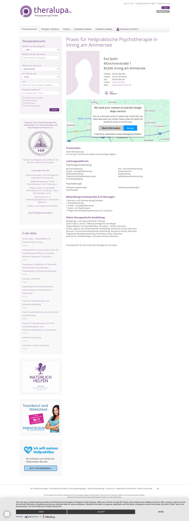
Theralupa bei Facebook (59, 488)
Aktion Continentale (145, 488)
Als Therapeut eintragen (39, 488)
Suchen (54, 110)
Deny (41, 512)
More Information (111, 127)
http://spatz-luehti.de (121, 85)
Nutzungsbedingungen (77, 488)
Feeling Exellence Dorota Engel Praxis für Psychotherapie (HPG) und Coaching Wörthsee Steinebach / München (40, 253)
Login (166, 8)
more (161, 512)
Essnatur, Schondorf (31, 278)
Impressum (110, 488)
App (126, 3)
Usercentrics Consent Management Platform (123, 134)
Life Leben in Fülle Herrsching (35, 345)
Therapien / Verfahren (50, 29)
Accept (130, 127)
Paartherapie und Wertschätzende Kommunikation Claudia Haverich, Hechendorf (37, 289)
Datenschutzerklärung (96, 488)
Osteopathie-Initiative (83, 29)
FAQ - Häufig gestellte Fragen (142, 3)
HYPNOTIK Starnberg (31, 337)
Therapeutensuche (29, 29)
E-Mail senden (118, 82)
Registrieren (163, 11)
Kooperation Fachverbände (126, 488)
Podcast (66, 29)
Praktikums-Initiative (104, 29)
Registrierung (164, 3)
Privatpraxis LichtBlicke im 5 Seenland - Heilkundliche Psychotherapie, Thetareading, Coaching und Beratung (39, 267)
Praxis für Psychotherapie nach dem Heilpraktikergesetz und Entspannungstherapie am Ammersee (39, 326)
